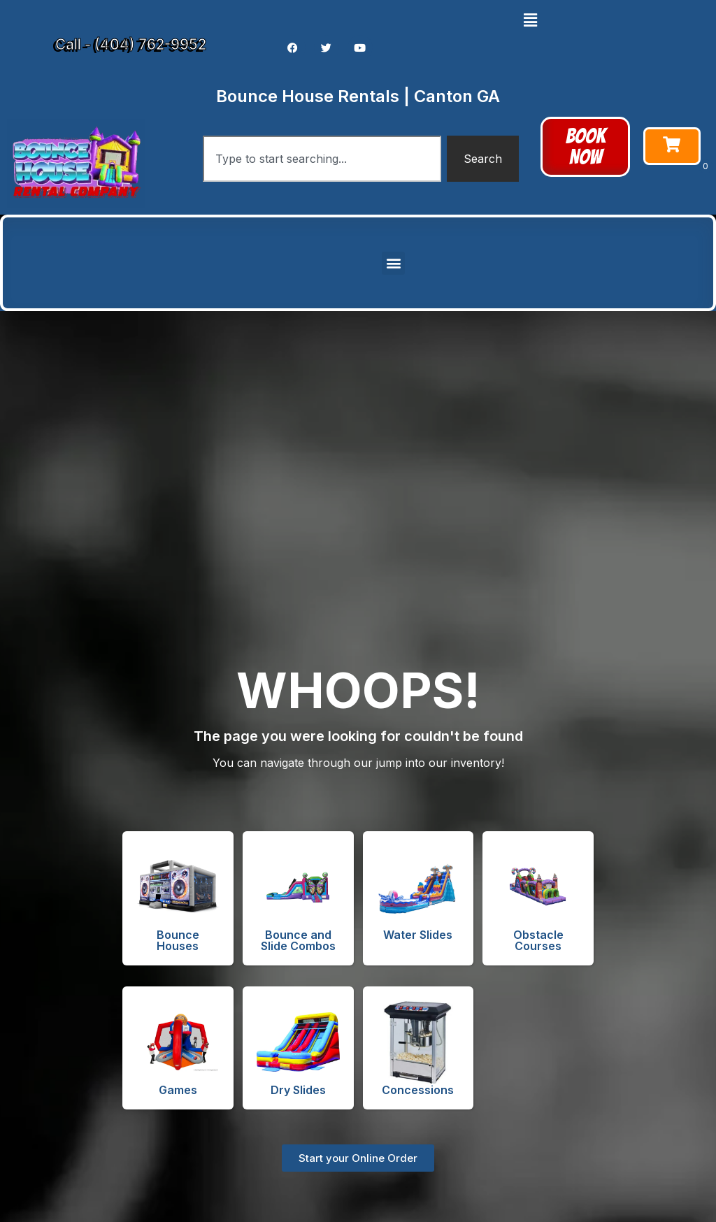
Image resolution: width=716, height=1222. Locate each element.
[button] (530, 20)
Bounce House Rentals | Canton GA (358, 96)
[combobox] (322, 159)
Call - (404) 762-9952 (131, 44)
